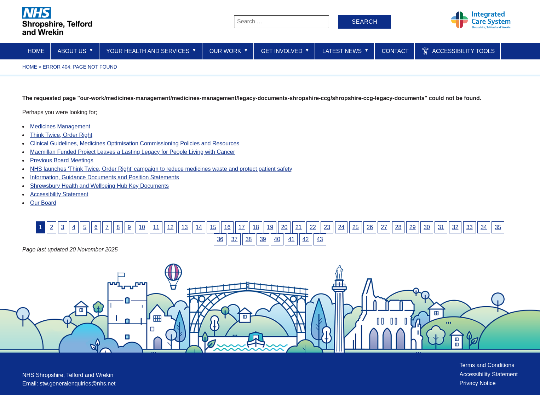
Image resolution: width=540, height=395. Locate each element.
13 (185, 227)
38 (249, 239)
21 (298, 227)
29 (412, 227)
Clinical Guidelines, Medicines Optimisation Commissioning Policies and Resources (134, 143)
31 (441, 227)
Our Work (228, 50)
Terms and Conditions (486, 365)
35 (498, 227)
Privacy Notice (477, 383)
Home (36, 51)
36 (220, 239)
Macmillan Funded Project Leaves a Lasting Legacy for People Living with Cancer (132, 152)
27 (384, 227)
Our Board (43, 203)
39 (263, 239)
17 (242, 227)
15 (213, 227)
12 (170, 227)
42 (306, 239)
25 (355, 227)
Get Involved (285, 50)
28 (398, 227)
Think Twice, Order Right (61, 135)
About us (75, 50)
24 (341, 227)
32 (455, 227)
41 (291, 239)
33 (469, 227)
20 (284, 227)
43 (320, 239)
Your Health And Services (151, 50)
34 (484, 227)
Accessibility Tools (458, 50)
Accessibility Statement (59, 194)
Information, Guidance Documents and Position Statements (104, 177)
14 (199, 227)
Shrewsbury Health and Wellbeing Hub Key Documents (99, 186)
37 (234, 239)
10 (142, 227)
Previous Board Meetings (61, 160)
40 (277, 239)
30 (427, 227)
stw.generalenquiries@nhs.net (78, 384)
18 (256, 227)
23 (327, 227)
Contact (395, 51)
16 (227, 227)
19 (270, 227)
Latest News (345, 50)
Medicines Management (60, 126)
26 (370, 227)
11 (156, 227)
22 (313, 227)
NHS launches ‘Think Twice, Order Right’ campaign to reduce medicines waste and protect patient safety (161, 169)
